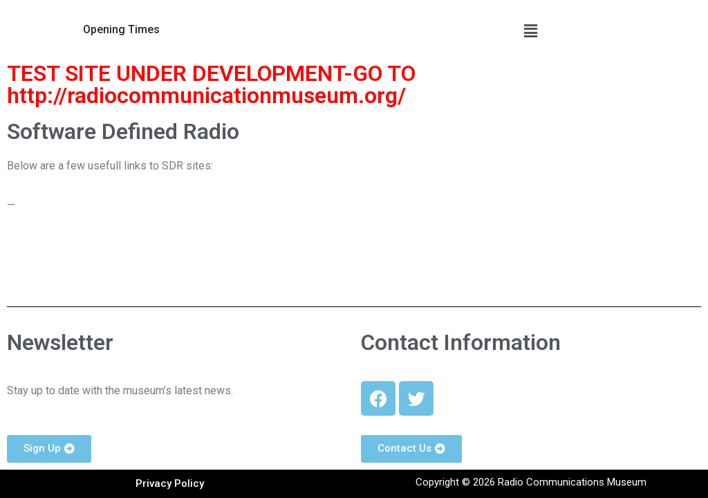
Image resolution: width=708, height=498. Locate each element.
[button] (121, 30)
